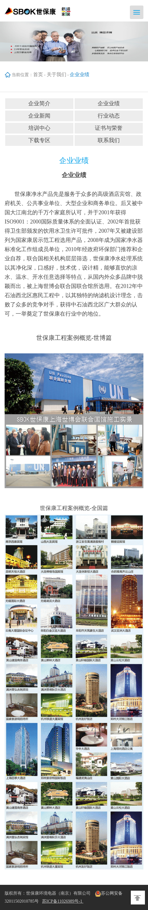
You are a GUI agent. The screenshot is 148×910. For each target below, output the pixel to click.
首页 (38, 74)
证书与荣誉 (109, 128)
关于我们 (56, 74)
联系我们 (109, 140)
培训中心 (39, 128)
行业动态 (109, 116)
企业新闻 (39, 116)
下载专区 (39, 140)
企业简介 (39, 103)
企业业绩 (109, 103)
